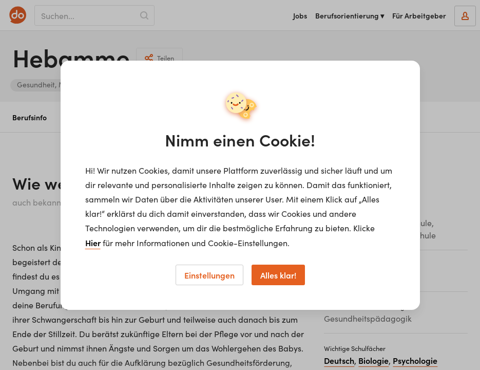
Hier (93, 242)
